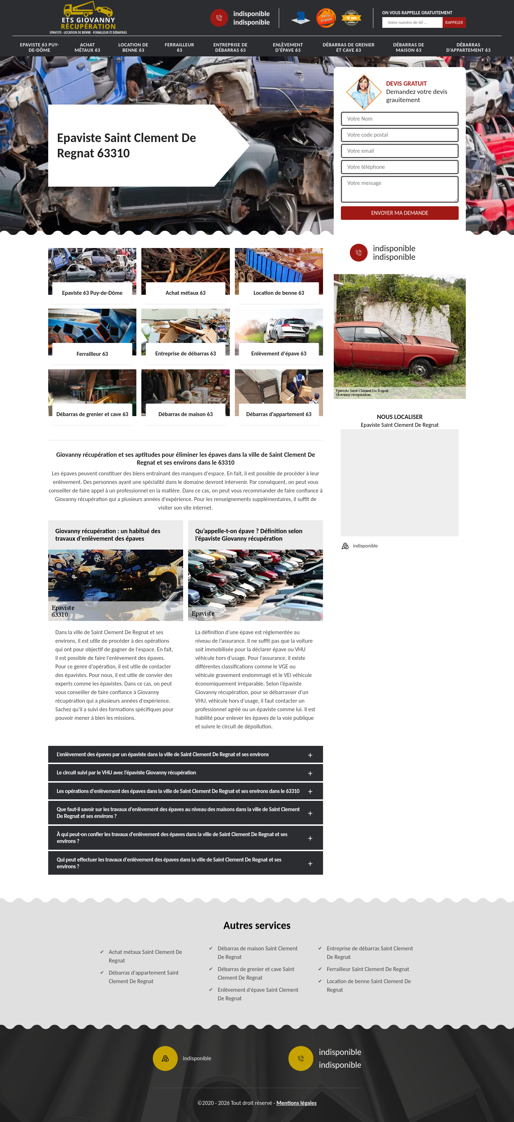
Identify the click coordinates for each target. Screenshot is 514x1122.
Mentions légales (296, 1103)
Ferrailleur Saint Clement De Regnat (368, 969)
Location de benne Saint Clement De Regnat (369, 985)
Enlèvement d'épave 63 (288, 47)
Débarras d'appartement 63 (469, 47)
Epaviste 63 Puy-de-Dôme (39, 47)
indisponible (251, 13)
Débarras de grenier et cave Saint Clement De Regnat (256, 973)
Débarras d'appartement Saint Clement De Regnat (143, 977)
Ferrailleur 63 (179, 47)
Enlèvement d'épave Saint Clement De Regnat (258, 994)
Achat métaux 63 (87, 47)
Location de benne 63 (133, 47)
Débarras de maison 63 (408, 47)
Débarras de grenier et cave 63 (349, 47)
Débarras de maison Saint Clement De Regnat (258, 952)
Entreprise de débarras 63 (230, 47)
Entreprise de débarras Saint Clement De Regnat (370, 952)
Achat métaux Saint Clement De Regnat (145, 956)
